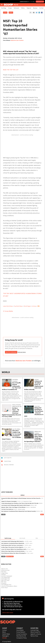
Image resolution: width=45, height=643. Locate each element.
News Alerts (9, 556)
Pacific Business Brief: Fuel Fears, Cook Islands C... (12, 545)
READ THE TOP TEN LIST (10, 70)
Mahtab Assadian (21, 509)
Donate (4, 638)
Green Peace (4, 587)
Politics (23, 8)
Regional (29, 8)
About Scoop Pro (35, 632)
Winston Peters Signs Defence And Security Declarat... (13, 551)
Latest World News (8, 306)
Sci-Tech (41, 8)
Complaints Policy (21, 638)
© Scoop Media (6, 641)
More (42, 514)
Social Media (20, 630)
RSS (3, 514)
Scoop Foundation (21, 634)
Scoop (5, 12)
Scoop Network (20, 632)
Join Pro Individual (11, 352)
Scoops (10, 8)
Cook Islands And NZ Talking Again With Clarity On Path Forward (15, 505)
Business (35, 8)
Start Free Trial (39, 1)
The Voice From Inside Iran (7, 509)
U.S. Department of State (26, 501)
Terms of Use (34, 636)
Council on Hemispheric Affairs (9, 586)
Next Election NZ (21, 636)
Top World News (18, 306)
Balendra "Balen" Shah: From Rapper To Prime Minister (13, 507)
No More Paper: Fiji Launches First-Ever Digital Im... (12, 547)
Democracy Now (5, 570)
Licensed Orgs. (35, 630)
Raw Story (3, 571)
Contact (4, 630)
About (4, 632)
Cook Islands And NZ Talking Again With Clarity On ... (13, 541)
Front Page (3, 8)
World (11, 12)
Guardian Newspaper (6, 576)
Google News (4, 573)
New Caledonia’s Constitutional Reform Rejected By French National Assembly (18, 511)
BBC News (3, 582)
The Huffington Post (6, 584)
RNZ (36, 505)
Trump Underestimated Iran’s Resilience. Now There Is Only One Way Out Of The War (19, 503)
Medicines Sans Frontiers (17, 40)
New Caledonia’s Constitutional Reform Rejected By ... (13, 543)
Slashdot (3, 574)
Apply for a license (36, 634)
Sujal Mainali (33, 507)
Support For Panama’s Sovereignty (9, 501)
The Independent (5, 577)
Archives (34, 306)
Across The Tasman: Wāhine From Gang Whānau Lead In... (14, 549)
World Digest (27, 306)
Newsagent (5, 636)
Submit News (6, 634)
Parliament (16, 8)
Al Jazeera (3, 583)
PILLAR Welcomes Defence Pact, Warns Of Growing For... (13, 553)
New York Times (5, 580)
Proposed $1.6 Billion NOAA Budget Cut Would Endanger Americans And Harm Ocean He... (21, 498)
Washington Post (5, 579)
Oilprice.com (4, 568)
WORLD (6, 372)
